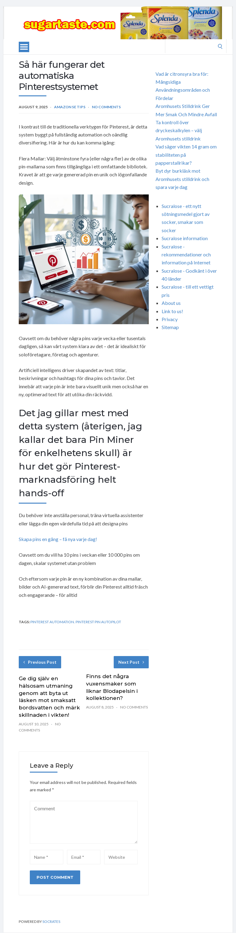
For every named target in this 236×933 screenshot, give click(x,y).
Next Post (131, 662)
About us (171, 303)
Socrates (51, 921)
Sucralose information (185, 238)
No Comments (106, 107)
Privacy (170, 319)
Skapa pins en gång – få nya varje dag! (58, 539)
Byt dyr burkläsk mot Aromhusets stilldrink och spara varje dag (182, 179)
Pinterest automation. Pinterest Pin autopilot (75, 622)
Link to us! (172, 311)
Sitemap (170, 327)
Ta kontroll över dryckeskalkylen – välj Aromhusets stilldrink (178, 130)
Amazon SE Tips (69, 107)
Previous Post (40, 662)
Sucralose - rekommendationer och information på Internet (186, 255)
